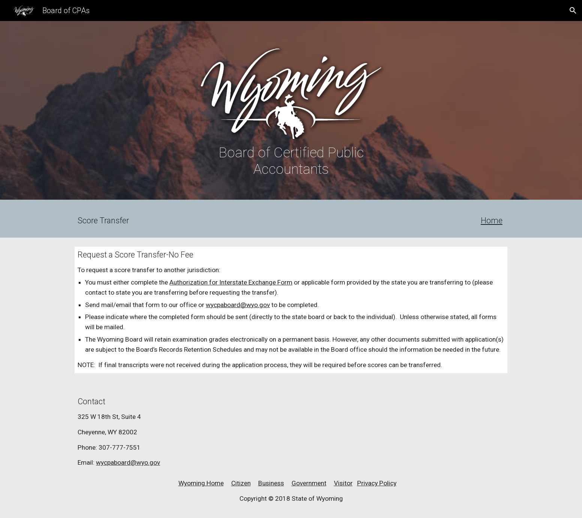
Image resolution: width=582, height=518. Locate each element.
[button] (573, 11)
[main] (291, 160)
